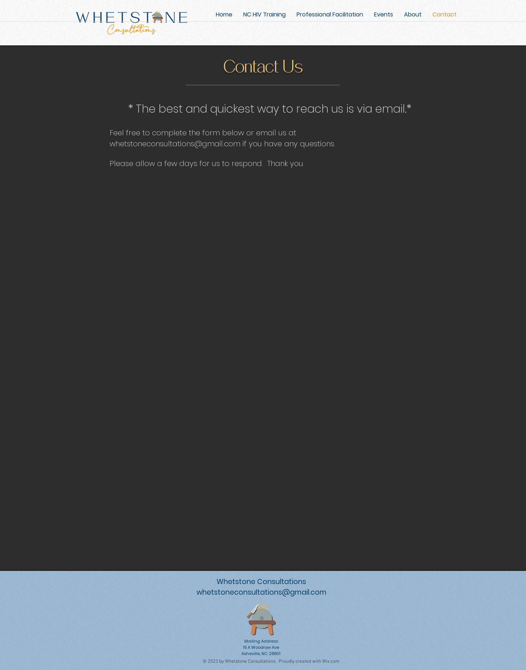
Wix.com (330, 662)
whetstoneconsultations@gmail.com (175, 144)
